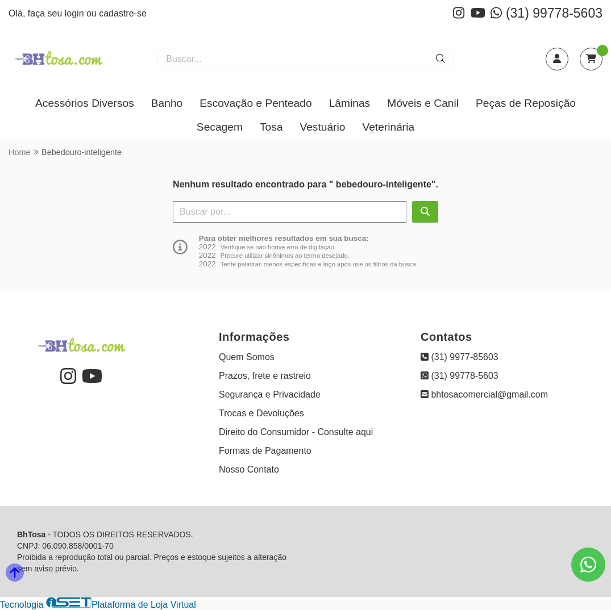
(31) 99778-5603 (546, 13)
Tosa (271, 127)
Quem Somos (247, 357)
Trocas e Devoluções (261, 413)
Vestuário (322, 127)
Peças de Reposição (526, 103)
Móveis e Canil (423, 103)
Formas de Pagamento (265, 451)
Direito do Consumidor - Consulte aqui (296, 432)
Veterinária (388, 127)
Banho (166, 103)
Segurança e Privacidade (270, 394)
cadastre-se (123, 13)
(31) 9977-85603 (459, 357)
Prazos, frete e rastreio (265, 376)
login (75, 13)
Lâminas (350, 103)
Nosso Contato (249, 469)
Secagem (220, 127)
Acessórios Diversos (84, 103)
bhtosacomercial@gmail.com (484, 394)
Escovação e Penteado (255, 103)
